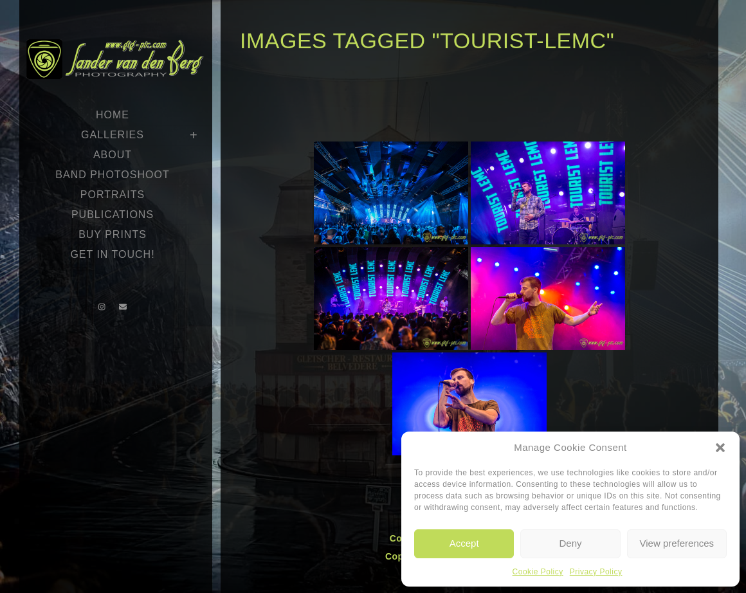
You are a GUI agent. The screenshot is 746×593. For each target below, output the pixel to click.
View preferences (677, 543)
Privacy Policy (596, 571)
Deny (570, 543)
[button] (720, 447)
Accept (464, 543)
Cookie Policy (538, 571)
